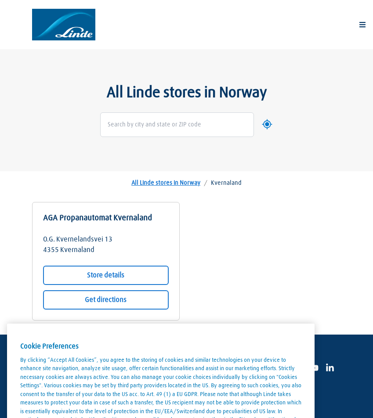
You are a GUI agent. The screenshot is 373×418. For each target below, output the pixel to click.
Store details (105, 275)
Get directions (106, 299)
